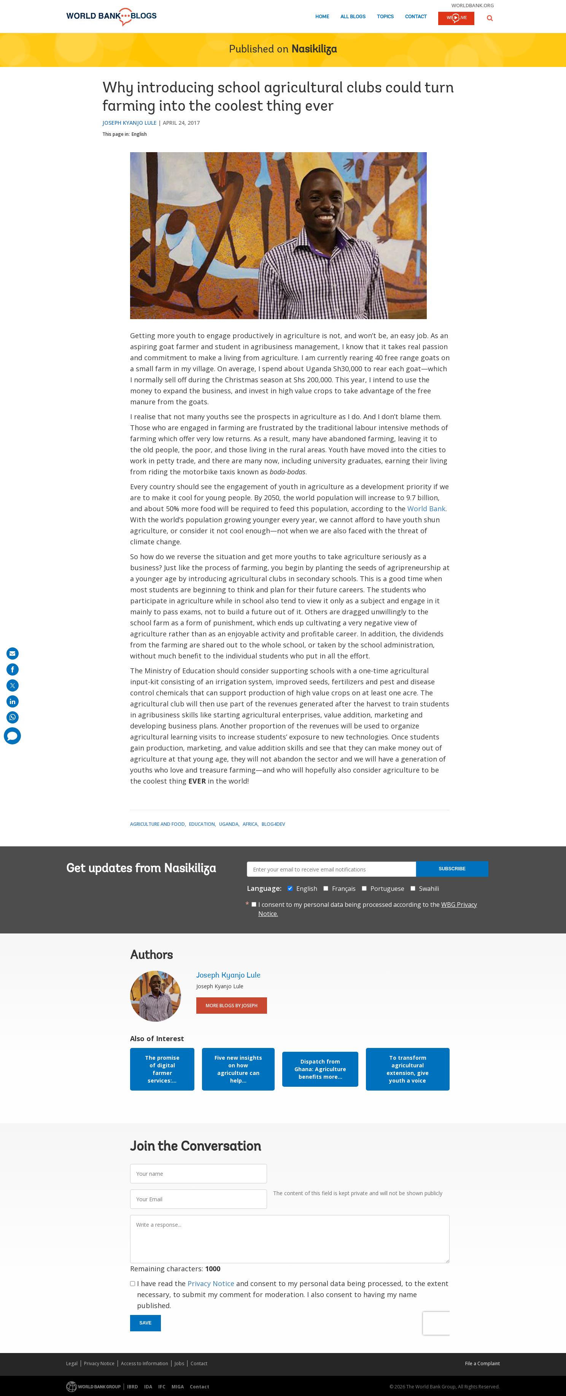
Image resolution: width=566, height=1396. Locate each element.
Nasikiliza (314, 50)
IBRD (132, 1386)
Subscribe (452, 868)
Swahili (429, 888)
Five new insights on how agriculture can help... (238, 1069)
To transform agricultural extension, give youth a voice (407, 1069)
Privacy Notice (211, 1283)
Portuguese (387, 888)
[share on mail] (12, 653)
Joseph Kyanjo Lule (129, 123)
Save (146, 1323)
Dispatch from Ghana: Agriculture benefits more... (320, 1069)
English (139, 134)
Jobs (179, 1363)
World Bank (426, 508)
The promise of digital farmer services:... (162, 1069)
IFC (161, 1386)
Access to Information (144, 1363)
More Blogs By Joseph (232, 1005)
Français (344, 888)
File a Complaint (482, 1363)
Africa (250, 824)
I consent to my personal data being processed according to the (367, 909)
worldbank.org (473, 5)
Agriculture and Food (157, 824)
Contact (416, 16)
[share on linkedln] (12, 701)
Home (322, 16)
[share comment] (12, 735)
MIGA (178, 1386)
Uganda (228, 824)
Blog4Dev (273, 824)
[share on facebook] (12, 669)
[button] (490, 18)
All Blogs (353, 16)
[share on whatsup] (12, 717)
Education (202, 824)
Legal (72, 1363)
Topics (385, 16)
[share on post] (12, 685)
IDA (148, 1386)
